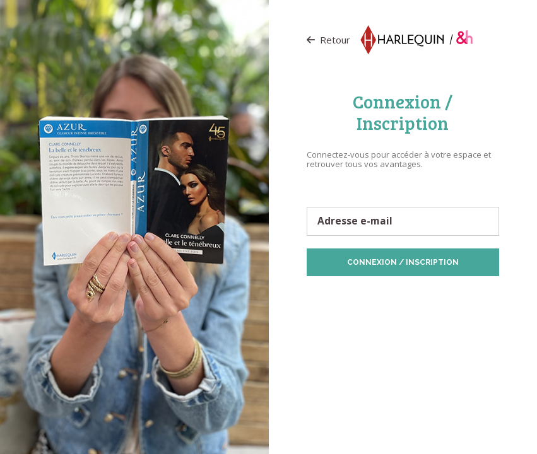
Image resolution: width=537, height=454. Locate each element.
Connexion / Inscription (403, 262)
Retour (328, 39)
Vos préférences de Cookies (419, 306)
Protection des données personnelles (379, 296)
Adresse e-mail (354, 221)
